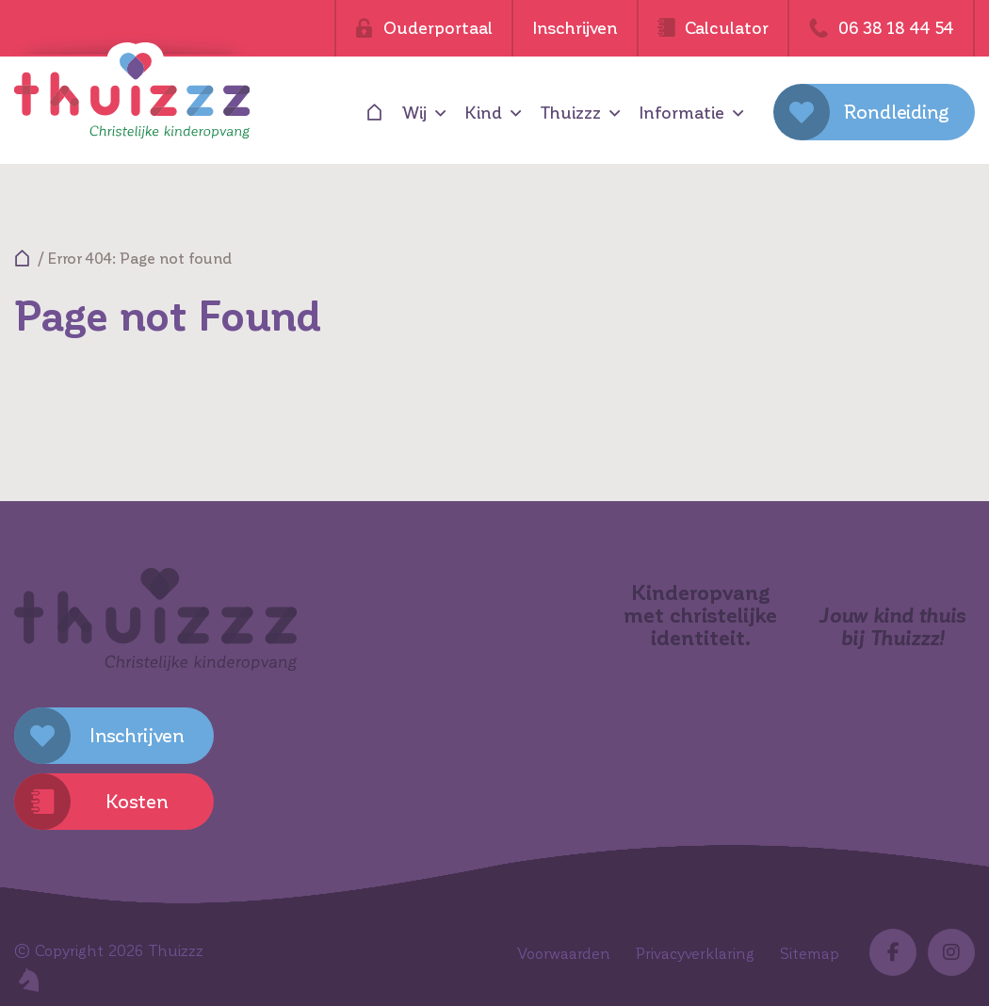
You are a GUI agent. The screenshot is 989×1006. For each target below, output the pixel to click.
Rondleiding (896, 112)
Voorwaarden (563, 954)
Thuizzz (570, 113)
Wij (414, 113)
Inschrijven (575, 28)
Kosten (137, 801)
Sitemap (809, 954)
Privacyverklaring (695, 954)
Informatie (681, 113)
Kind (483, 113)
